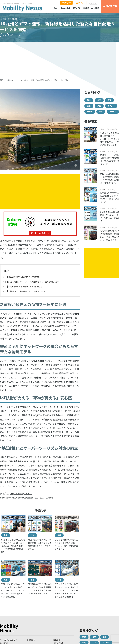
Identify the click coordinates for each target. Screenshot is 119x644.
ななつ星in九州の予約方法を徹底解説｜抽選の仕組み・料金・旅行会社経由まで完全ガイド (66, 544)
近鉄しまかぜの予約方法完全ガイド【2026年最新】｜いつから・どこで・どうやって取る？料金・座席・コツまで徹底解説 (13, 590)
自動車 (89, 111)
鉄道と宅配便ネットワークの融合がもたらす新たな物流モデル (34, 281)
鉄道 (5, 535)
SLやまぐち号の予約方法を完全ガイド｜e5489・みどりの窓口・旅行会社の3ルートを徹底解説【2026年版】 (13, 546)
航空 (99, 100)
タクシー (111, 106)
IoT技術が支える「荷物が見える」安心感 (25, 286)
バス (99, 106)
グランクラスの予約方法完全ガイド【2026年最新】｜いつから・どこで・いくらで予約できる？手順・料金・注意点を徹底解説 (67, 590)
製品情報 (86, 8)
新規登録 (66, 2)
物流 (101, 111)
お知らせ (93, 3)
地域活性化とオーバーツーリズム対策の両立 (26, 291)
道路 (89, 106)
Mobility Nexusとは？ (62, 8)
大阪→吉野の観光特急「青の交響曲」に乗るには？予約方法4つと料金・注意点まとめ (39, 544)
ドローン (112, 111)
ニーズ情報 (95, 8)
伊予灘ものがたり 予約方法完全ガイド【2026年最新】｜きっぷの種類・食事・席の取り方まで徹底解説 (40, 589)
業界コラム (76, 8)
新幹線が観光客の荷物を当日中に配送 (24, 276)
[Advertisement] (59, 60)
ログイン (80, 2)
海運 (109, 100)
